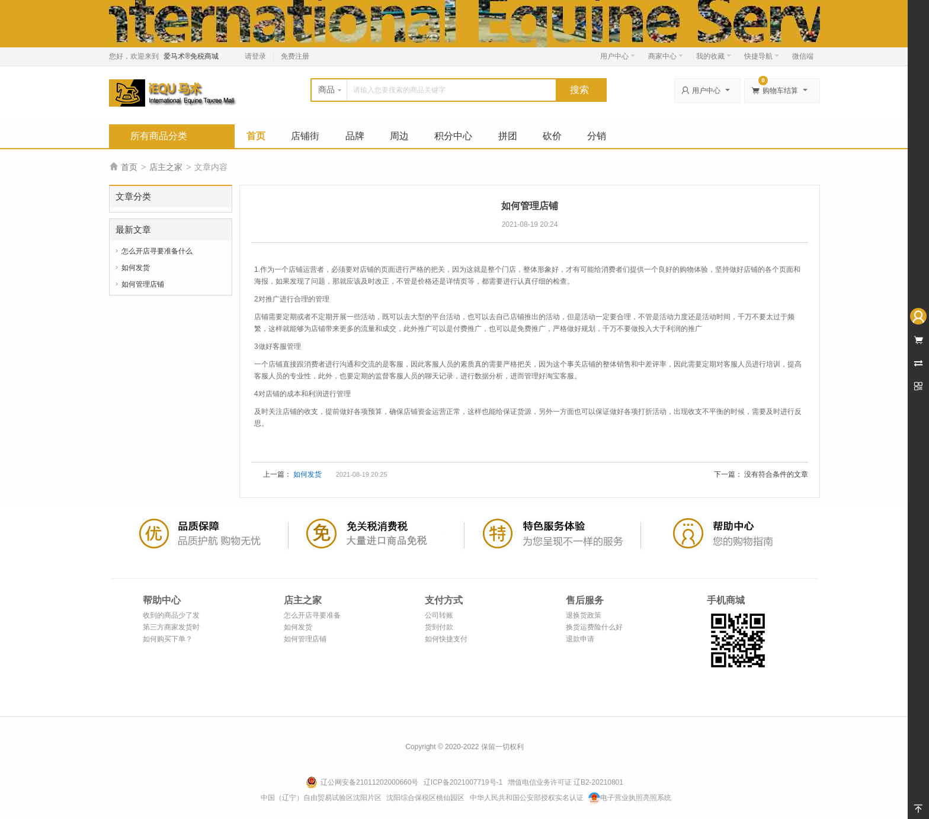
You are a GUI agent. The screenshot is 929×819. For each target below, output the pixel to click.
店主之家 (165, 167)
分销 (596, 136)
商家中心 (665, 56)
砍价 (552, 136)
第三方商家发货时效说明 (171, 628)
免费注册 (295, 56)
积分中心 (453, 136)
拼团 (507, 136)
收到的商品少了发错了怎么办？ (171, 616)
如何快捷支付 (446, 639)
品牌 (354, 136)
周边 (399, 136)
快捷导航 (761, 56)
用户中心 (617, 56)
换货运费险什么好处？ (594, 628)
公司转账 (439, 615)
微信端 (802, 56)
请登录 (255, 56)
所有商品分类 (158, 136)
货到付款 (439, 627)
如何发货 (135, 268)
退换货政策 (583, 615)
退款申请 (580, 639)
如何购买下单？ (168, 639)
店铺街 (305, 136)
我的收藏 (713, 56)
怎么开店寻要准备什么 (157, 251)
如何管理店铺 (142, 284)
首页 (255, 136)
